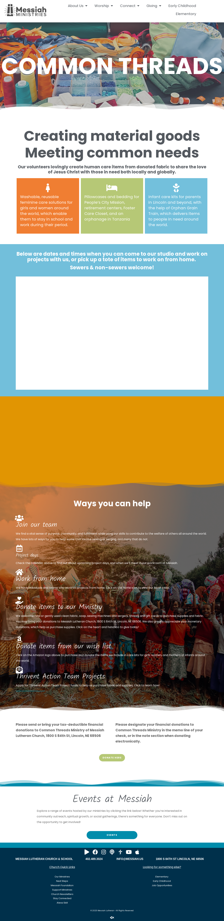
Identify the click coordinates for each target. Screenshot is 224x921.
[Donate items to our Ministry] (19, 600)
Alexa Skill (62, 902)
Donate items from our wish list (63, 646)
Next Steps (62, 881)
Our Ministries (62, 876)
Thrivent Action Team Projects (60, 676)
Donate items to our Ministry (59, 607)
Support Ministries (62, 889)
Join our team (36, 525)
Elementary (186, 13)
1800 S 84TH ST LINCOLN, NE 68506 (180, 858)
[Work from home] (19, 572)
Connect (129, 5)
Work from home (41, 579)
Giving (153, 5)
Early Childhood (182, 5)
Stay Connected (62, 898)
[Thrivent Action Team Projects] (19, 669)
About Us (78, 5)
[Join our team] (19, 517)
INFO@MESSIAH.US (130, 858)
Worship (103, 5)
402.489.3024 (94, 858)
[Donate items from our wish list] (19, 639)
